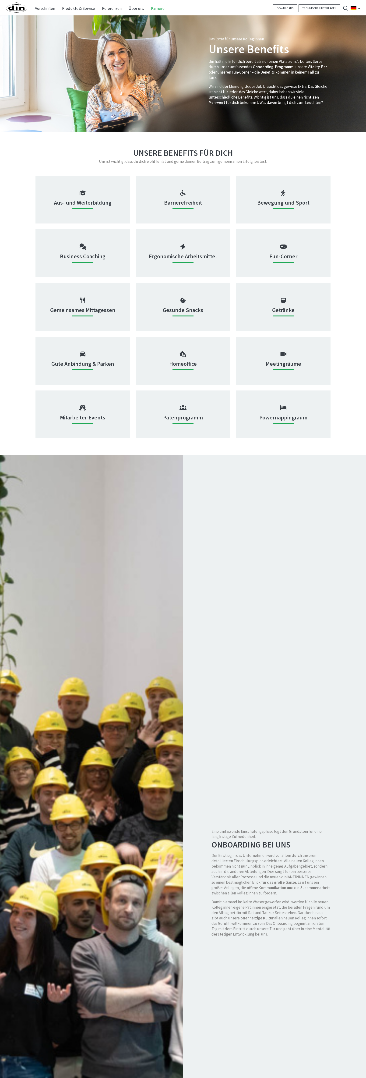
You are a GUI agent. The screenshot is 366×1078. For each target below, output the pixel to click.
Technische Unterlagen (319, 8)
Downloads (285, 8)
